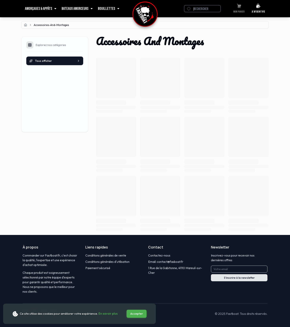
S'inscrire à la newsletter (239, 278)
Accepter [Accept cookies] (136, 313)
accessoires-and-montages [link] (51, 25)
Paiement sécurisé (97, 268)
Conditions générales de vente (105, 255)
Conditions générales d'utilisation (107, 262)
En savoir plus (108, 313)
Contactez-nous (159, 255)
